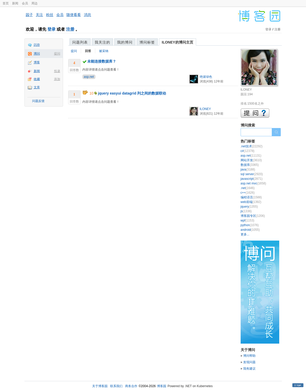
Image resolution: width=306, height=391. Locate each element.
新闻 (15, 3)
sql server (252, 174)
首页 (6, 3)
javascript (252, 179)
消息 (87, 15)
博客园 (161, 386)
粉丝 (49, 15)
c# (248, 151)
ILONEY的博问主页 (177, 42)
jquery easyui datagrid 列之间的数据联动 (132, 93)
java (248, 169)
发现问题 (249, 362)
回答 (88, 51)
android (250, 230)
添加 (57, 79)
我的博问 (125, 42)
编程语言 (251, 197)
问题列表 (80, 42)
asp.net (89, 77)
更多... (245, 234)
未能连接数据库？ (101, 61)
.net (248, 188)
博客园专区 (253, 216)
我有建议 (249, 368)
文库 (37, 87)
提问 (57, 53)
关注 (39, 15)
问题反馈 (38, 101)
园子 (29, 15)
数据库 (250, 165)
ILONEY (205, 109)
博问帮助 (249, 356)
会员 (25, 3)
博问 (37, 53)
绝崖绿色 (206, 77)
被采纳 (103, 51)
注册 (70, 29)
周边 (34, 3)
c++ (248, 192)
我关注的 (102, 42)
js (246, 211)
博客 (37, 62)
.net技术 (252, 146)
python (250, 225)
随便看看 (73, 15)
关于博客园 (100, 386)
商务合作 (131, 386)
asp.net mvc (253, 183)
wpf (247, 220)
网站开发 (251, 160)
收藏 (37, 79)
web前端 (251, 202)
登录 (51, 29)
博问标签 (147, 42)
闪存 (37, 45)
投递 (57, 71)
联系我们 (116, 386)
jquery (249, 206)
